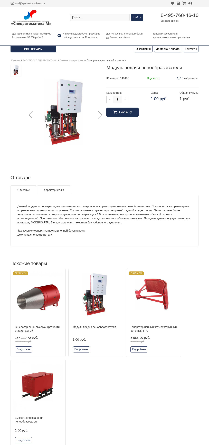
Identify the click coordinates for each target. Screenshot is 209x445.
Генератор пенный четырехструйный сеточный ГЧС (127, 320)
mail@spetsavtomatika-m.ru (30, 3)
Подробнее (24, 339)
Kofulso (54, 403)
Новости (16, 408)
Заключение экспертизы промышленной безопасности (51, 230)
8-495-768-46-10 (180, 15)
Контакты (191, 49)
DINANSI (55, 392)
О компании (143, 49)
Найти (137, 17)
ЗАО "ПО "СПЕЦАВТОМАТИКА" (40, 60)
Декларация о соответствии (34, 234)
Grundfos (55, 430)
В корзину (122, 112)
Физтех (54, 425)
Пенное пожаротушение (73, 60)
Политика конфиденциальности (169, 413)
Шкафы (54, 414)
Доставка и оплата (167, 49)
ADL (52, 397)
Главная (15, 60)
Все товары (33, 49)
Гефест (54, 408)
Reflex (53, 419)
